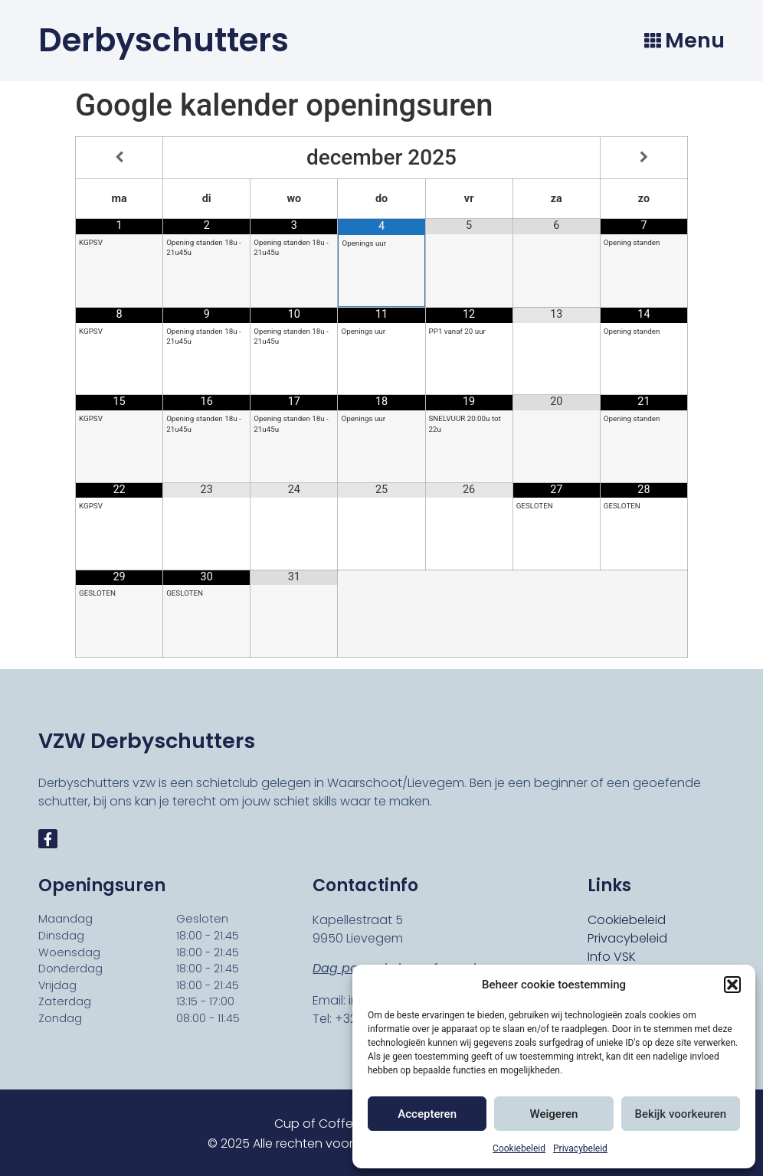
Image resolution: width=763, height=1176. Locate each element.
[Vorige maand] (119, 157)
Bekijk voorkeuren (680, 1114)
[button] (732, 984)
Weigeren (554, 1114)
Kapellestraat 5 (358, 920)
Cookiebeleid (519, 1148)
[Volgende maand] (644, 157)
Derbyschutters (163, 40)
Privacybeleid (580, 1148)
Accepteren (427, 1114)
